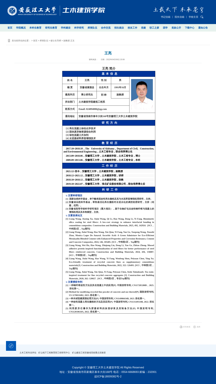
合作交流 (106, 27)
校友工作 (132, 27)
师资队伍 (92, 27)
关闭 (198, 327)
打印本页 (186, 327)
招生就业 (119, 27)
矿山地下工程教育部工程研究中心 (54, 352)
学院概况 (21, 27)
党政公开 (176, 27)
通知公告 (203, 27)
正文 (72, 40)
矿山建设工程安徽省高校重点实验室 (89, 352)
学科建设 (65, 27)
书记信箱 (165, 17)
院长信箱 (179, 17)
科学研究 (79, 27)
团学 (165, 27)
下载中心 (189, 27)
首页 (10, 27)
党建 (143, 27)
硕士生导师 (56, 40)
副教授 (66, 40)
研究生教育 (51, 27)
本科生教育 (35, 27)
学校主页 (193, 17)
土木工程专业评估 (28, 352)
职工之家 (154, 27)
